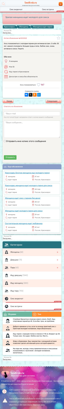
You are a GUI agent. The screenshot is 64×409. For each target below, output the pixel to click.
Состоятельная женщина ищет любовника (23, 223)
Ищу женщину (16, 283)
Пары (12, 268)
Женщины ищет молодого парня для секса (23, 211)
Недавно (10, 314)
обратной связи (39, 405)
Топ (37, 314)
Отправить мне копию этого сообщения (26, 141)
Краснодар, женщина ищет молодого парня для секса (28, 185)
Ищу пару (14, 291)
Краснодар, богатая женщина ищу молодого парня (27, 173)
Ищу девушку (16, 275)
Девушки (14, 260)
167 (42, 85)
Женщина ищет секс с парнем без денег (23, 198)
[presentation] (23, 150)
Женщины (15, 252)
